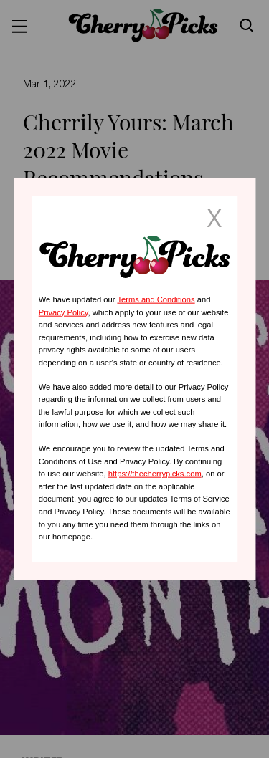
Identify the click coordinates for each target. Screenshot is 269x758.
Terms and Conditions (155, 299)
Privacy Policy (63, 311)
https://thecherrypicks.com (155, 473)
